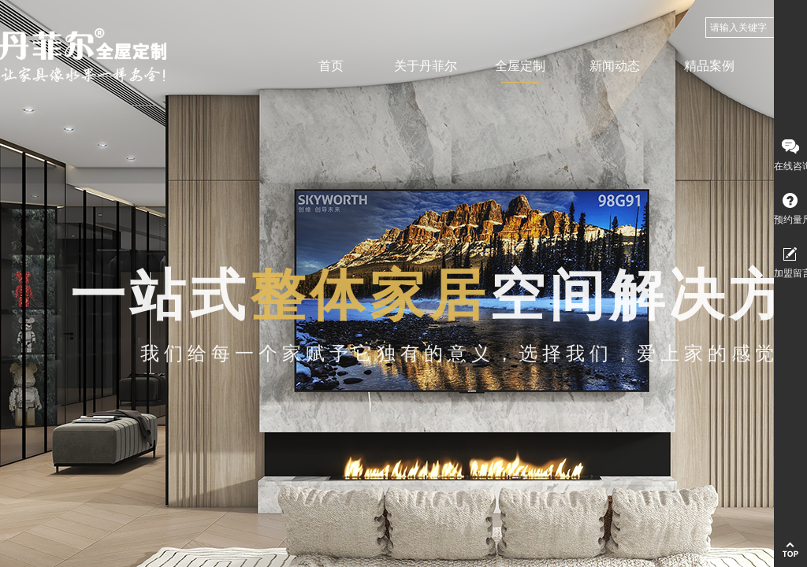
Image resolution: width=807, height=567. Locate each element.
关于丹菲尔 (425, 65)
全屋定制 (520, 65)
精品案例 (709, 65)
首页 (331, 65)
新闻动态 (614, 65)
